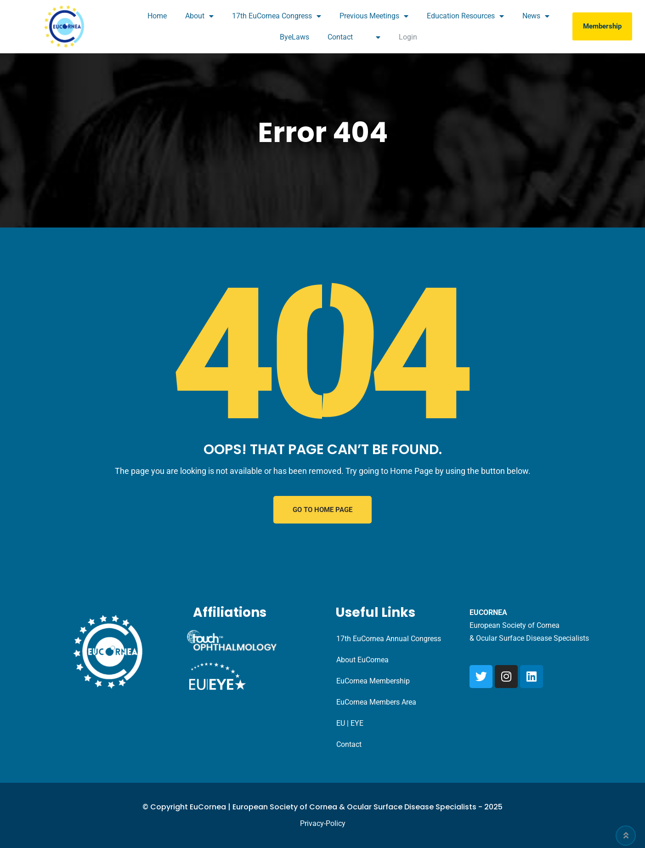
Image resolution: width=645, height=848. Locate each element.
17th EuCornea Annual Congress (388, 638)
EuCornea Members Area (376, 702)
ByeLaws (294, 37)
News (535, 16)
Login (408, 37)
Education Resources (465, 16)
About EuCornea (362, 659)
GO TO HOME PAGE (322, 510)
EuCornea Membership (373, 681)
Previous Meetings (373, 16)
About (199, 16)
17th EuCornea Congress (276, 16)
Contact (340, 37)
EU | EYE (349, 723)
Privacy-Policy (322, 823)
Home (157, 15)
